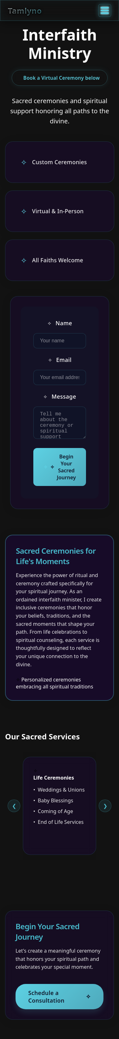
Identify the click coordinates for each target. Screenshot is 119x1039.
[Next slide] (105, 810)
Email (60, 359)
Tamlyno (25, 10)
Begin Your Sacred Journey (63, 471)
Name (59, 322)
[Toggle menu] (104, 10)
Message (59, 396)
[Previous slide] (14, 810)
